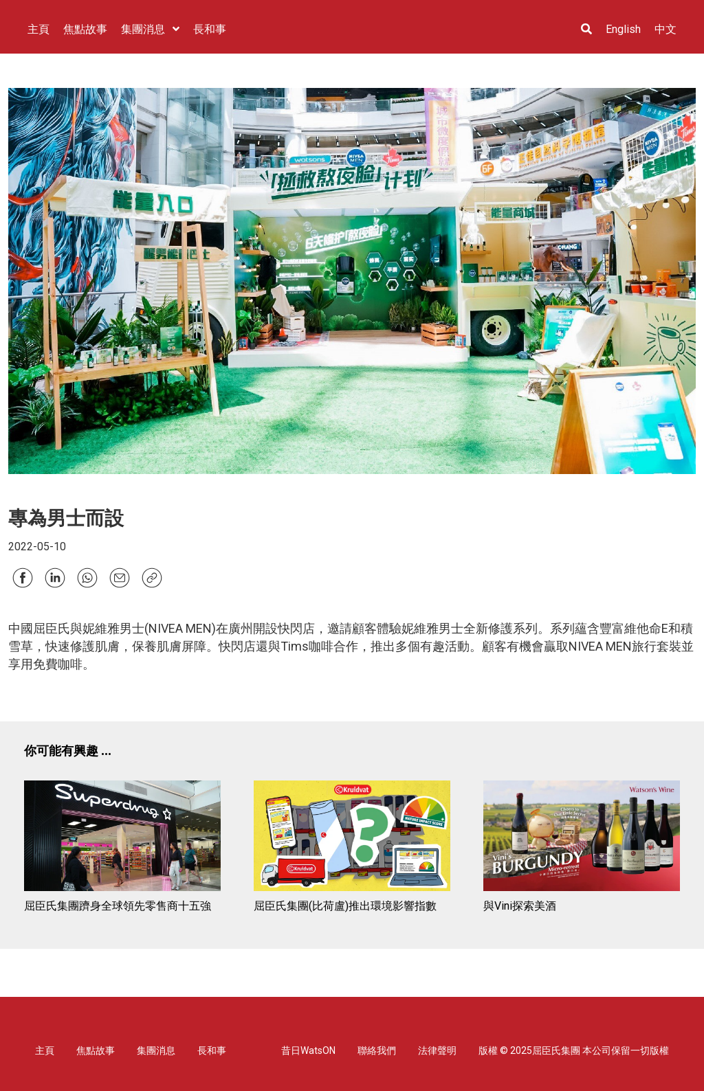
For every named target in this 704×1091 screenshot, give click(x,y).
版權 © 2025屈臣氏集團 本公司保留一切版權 (573, 1050)
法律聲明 (437, 1050)
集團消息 (156, 1050)
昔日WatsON (308, 1050)
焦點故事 (95, 1050)
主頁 (44, 1050)
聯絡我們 (377, 1050)
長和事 (211, 1050)
